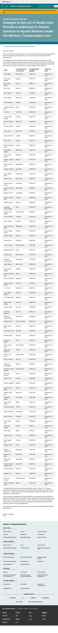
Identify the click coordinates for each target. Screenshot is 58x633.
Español (18, 612)
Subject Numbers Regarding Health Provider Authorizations (19, 46)
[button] (2, 6)
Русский (5, 615)
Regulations (23, 534)
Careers (22, 531)
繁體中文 (44, 612)
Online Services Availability (9, 547)
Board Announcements (8, 557)
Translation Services (9, 608)
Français (5, 622)
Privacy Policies (7, 584)
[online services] (46, 6)
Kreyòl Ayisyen (6, 619)
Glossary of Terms (42, 537)
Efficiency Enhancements (26, 557)
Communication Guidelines (9, 561)
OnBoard (5, 572)
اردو (17, 622)
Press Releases (24, 561)
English (4, 612)
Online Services (41, 545)
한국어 (44, 615)
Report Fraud (7, 545)
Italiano (18, 619)
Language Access (7, 588)
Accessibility (23, 584)
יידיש (17, 615)
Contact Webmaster (25, 588)
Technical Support (24, 547)
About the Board (7, 531)
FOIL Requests (41, 534)
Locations (5, 534)
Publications (40, 561)
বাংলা (30, 616)
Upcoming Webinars (8, 564)
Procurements (23, 572)
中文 (30, 612)
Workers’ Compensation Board (21, 6)
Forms (21, 545)
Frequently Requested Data (9, 537)
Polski (43, 619)
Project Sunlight (41, 572)
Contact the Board (42, 531)
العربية (30, 619)
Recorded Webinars (25, 564)
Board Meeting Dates (25, 537)
